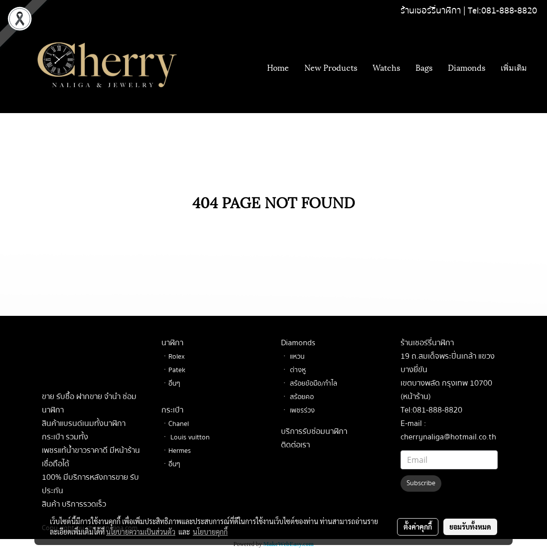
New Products (330, 67)
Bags (423, 67)
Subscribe (421, 483)
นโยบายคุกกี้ (210, 531)
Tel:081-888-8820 (502, 10)
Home (278, 67)
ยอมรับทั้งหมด (470, 526)
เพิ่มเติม (514, 67)
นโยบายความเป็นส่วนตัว (140, 531)
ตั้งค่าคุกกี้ (418, 526)
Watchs (386, 67)
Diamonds (466, 67)
